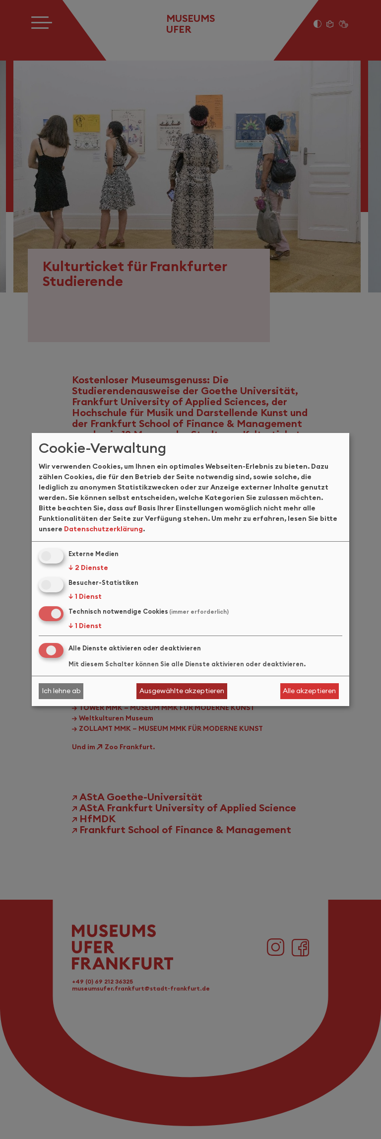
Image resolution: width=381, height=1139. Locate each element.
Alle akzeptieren (309, 690)
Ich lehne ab (61, 690)
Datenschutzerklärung (103, 528)
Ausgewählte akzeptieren (181, 690)
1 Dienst (85, 596)
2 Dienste (88, 567)
